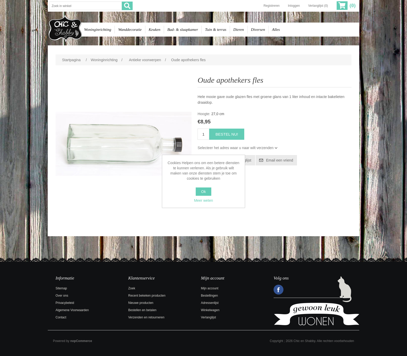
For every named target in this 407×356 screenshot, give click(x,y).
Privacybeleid (65, 303)
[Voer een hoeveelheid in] (203, 134)
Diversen (258, 29)
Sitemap (61, 288)
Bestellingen (209, 295)
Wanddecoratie (129, 29)
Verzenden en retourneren (146, 317)
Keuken (154, 29)
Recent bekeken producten (146, 295)
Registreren (271, 6)
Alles (276, 29)
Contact (61, 317)
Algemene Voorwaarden (72, 310)
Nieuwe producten (140, 303)
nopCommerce (81, 341)
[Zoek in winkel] (85, 6)
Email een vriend (279, 160)
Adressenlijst (210, 303)
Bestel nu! (226, 134)
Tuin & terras (215, 29)
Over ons (62, 295)
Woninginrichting (97, 29)
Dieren (238, 29)
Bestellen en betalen (142, 310)
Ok (203, 192)
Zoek (131, 288)
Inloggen (294, 6)
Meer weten (203, 200)
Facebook (278, 290)
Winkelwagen (210, 310)
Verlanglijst (208, 317)
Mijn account (209, 288)
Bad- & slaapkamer (182, 29)
